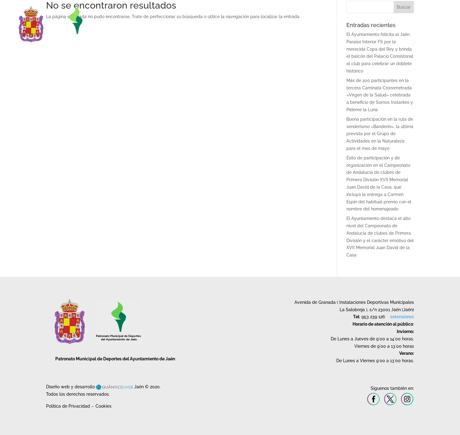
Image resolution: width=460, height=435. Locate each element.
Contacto (428, 20)
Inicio (177, 20)
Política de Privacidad (68, 406)
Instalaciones (236, 20)
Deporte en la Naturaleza (387, 20)
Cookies (103, 406)
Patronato (199, 20)
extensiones (402, 316)
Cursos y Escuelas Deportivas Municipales (305, 20)
